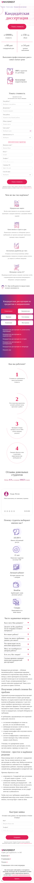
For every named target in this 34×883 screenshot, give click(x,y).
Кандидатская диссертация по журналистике (12, 335)
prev (13, 485)
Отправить (17, 837)
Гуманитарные (8, 311)
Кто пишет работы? (11, 634)
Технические (8, 322)
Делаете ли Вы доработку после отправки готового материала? (13, 628)
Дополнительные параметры (17, 142)
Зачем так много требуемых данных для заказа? (14, 639)
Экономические (25, 311)
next (20, 485)
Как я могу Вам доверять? (13, 623)
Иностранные (25, 322)
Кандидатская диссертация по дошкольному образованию (16, 330)
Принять (17, 878)
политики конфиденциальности (26, 187)
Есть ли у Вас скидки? (12, 654)
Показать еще (7, 350)
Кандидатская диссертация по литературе (15, 346)
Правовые (8, 317)
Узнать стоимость (17, 27)
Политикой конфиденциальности (21, 875)
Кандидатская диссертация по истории (15, 339)
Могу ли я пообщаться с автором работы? (13, 650)
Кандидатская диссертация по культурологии (12, 342)
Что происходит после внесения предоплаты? (12, 644)
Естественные (25, 317)
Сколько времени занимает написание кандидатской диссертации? (14, 660)
